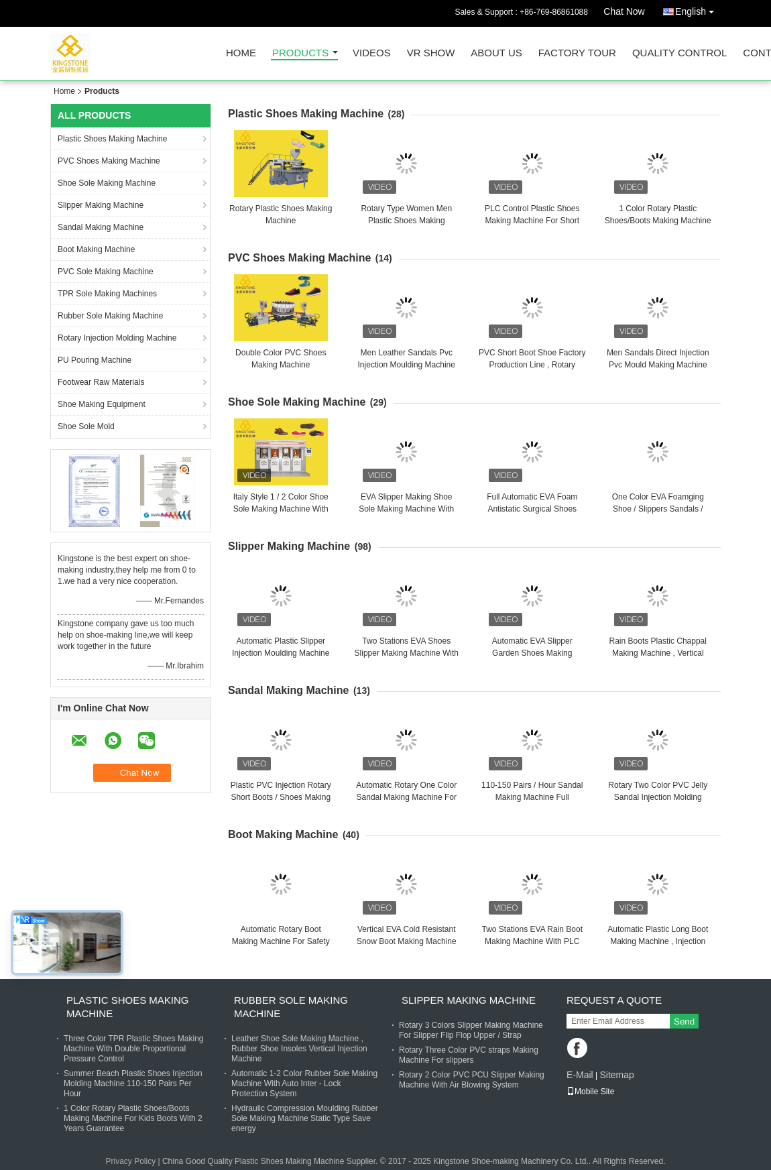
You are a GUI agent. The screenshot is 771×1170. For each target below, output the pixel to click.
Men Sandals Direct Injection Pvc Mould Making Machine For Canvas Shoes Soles (658, 365)
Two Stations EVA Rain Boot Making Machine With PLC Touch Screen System (532, 941)
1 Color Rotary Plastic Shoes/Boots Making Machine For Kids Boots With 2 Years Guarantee (133, 1118)
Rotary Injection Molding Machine (117, 338)
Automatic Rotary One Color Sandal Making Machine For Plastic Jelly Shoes (406, 797)
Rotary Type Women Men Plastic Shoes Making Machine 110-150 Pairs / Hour (406, 220)
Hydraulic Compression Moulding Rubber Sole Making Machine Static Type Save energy (304, 1118)
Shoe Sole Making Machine (107, 183)
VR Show (431, 53)
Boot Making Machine (96, 249)
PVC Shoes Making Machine (109, 161)
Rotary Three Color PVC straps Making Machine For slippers (468, 1055)
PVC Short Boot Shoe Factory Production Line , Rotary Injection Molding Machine (532, 365)
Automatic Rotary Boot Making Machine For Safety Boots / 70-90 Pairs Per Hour (280, 941)
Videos (372, 53)
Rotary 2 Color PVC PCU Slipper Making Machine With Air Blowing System (471, 1080)
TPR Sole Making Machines (107, 293)
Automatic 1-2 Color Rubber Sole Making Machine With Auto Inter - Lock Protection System (304, 1083)
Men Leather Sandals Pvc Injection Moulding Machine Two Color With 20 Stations (406, 365)
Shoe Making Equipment (101, 404)
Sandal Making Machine (100, 227)
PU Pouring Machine (94, 360)
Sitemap (616, 1074)
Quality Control (679, 53)
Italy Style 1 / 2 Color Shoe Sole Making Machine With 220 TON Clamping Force (281, 509)
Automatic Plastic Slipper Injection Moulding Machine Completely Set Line (280, 653)
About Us (496, 53)
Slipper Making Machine (100, 205)
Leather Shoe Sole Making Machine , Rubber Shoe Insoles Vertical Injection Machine (299, 1048)
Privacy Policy (130, 1161)
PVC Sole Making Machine (106, 271)
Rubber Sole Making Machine (110, 315)
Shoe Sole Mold (86, 426)
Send (684, 1021)
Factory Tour (577, 53)
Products (300, 53)
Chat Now (623, 11)
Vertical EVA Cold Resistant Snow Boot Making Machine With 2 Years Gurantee (407, 941)
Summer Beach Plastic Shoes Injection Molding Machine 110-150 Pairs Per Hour (133, 1083)
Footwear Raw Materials (101, 382)
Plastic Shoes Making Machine (112, 138)
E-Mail (580, 1074)
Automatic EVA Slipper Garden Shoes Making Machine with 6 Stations (532, 653)
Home (241, 53)
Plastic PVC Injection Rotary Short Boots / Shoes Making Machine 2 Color (281, 797)
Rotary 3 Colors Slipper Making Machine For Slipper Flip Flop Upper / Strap (471, 1030)
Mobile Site (590, 1091)
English (698, 9)
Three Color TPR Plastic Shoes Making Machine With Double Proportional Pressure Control (134, 1048)
